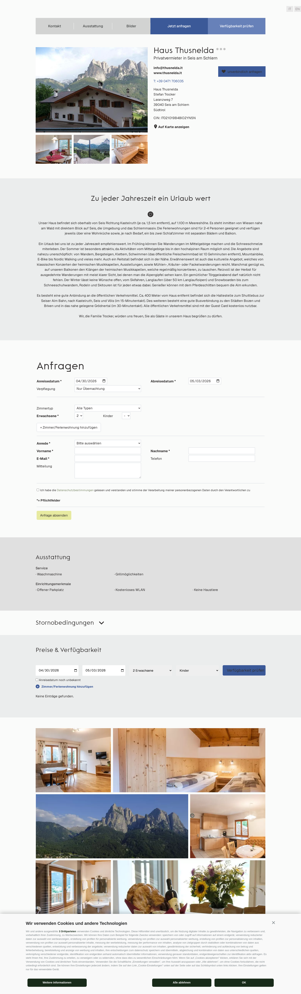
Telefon (156, 458)
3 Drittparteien (67, 931)
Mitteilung (44, 466)
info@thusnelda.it (168, 68)
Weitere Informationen (57, 982)
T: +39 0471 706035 (169, 81)
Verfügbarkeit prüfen (237, 26)
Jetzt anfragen (179, 26)
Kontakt (54, 26)
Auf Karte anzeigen (173, 127)
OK (244, 982)
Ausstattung (93, 26)
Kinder (108, 416)
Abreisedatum (162, 381)
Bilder (131, 26)
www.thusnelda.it (168, 73)
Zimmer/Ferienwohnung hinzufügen (67, 686)
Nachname (159, 451)
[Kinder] (197, 670)
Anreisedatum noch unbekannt (60, 680)
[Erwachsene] (150, 670)
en (297, 9)
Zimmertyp (45, 408)
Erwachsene (46, 416)
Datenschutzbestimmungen (75, 490)
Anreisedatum (48, 381)
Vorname (44, 451)
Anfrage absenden (54, 515)
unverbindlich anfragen (245, 72)
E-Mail (42, 458)
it (290, 9)
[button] (273, 922)
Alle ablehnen (182, 982)
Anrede (42, 443)
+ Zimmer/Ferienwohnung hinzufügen (68, 427)
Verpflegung (46, 389)
